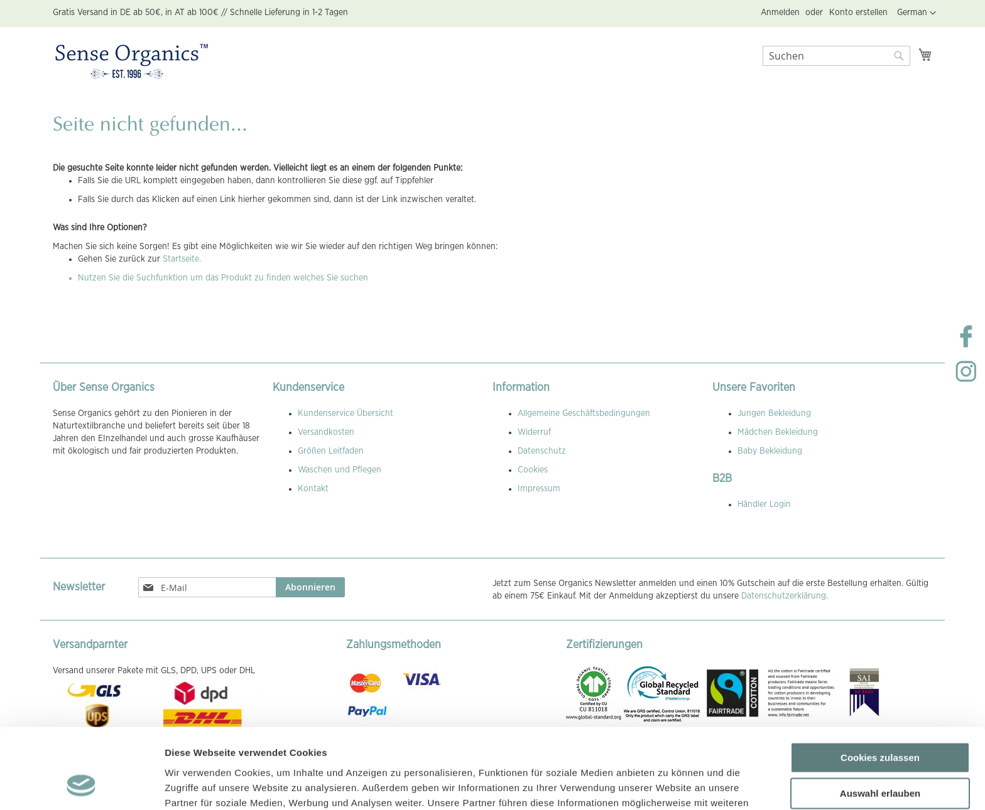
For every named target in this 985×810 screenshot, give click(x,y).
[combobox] (836, 56)
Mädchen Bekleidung (777, 432)
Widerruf (534, 432)
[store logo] (131, 62)
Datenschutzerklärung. (784, 596)
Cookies (533, 470)
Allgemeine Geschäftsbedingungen (584, 413)
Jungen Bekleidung (774, 413)
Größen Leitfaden (331, 451)
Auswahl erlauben (880, 720)
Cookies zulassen (880, 684)
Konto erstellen (858, 12)
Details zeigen (668, 785)
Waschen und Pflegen (339, 470)
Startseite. (182, 259)
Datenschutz (542, 451)
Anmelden (780, 12)
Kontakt (313, 488)
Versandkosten (326, 432)
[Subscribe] (310, 587)
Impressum (539, 488)
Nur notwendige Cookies (880, 756)
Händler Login (764, 504)
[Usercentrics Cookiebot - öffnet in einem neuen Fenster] (81, 785)
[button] (916, 13)
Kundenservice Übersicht (345, 413)
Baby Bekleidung (769, 451)
